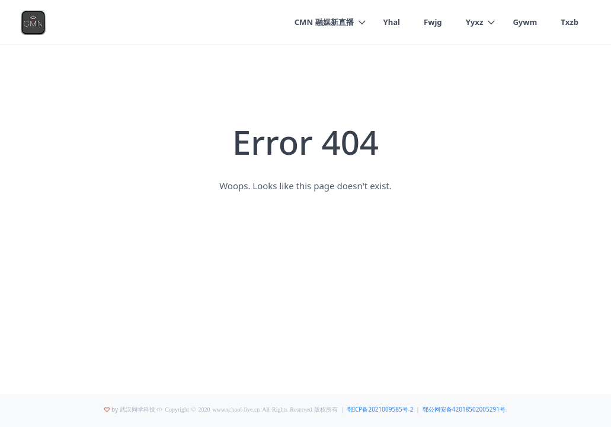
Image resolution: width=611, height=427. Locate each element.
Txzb (569, 22)
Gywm (525, 22)
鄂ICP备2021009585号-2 (380, 409)
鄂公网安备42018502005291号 (464, 409)
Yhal (392, 22)
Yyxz (475, 22)
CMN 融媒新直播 (324, 22)
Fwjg (433, 22)
